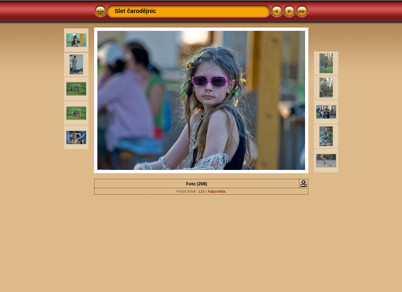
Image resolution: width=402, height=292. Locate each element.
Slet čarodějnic (135, 11)
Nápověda (217, 191)
